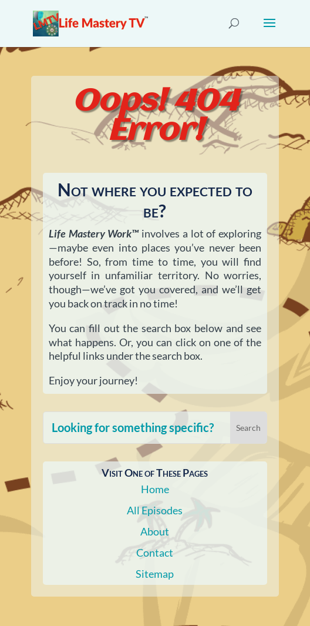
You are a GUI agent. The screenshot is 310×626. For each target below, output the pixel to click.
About (154, 531)
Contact (154, 552)
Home (155, 489)
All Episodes (155, 510)
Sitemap (155, 573)
